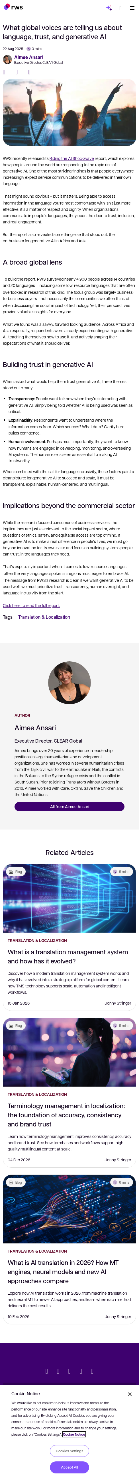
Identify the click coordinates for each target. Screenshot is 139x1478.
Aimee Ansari (28, 57)
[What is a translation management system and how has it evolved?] (69, 898)
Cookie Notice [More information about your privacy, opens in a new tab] (74, 1434)
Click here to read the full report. (31, 605)
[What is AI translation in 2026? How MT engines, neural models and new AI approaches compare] (69, 1209)
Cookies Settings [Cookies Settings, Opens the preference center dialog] (69, 1450)
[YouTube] (81, 1372)
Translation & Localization (44, 617)
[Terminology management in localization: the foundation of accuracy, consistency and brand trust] (69, 1052)
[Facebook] (6, 72)
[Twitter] (18, 72)
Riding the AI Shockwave (72, 158)
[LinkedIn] (31, 72)
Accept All (69, 1467)
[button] (13, 7)
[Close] (130, 1394)
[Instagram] (92, 1372)
